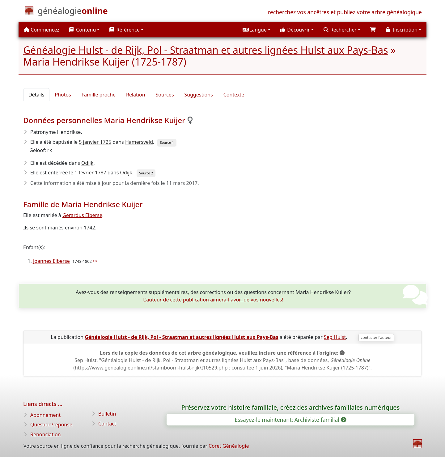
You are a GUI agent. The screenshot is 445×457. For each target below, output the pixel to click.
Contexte (233, 94)
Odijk (87, 163)
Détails (36, 94)
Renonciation (45, 434)
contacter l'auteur (376, 337)
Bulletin (107, 413)
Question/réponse (51, 424)
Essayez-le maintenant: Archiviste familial (290, 419)
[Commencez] (73, 12)
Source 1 (167, 142)
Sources (165, 94)
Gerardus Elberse (82, 215)
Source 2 (146, 173)
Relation (135, 94)
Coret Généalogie (229, 445)
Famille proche (99, 94)
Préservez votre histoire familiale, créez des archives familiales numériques (290, 407)
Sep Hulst (335, 337)
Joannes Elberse (51, 261)
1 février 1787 (90, 172)
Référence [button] (124, 29)
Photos (63, 94)
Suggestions (198, 94)
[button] (256, 29)
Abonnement (45, 415)
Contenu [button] (82, 29)
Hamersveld (139, 142)
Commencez (41, 29)
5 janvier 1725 (95, 142)
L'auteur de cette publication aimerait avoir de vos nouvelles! (213, 299)
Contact (107, 423)
